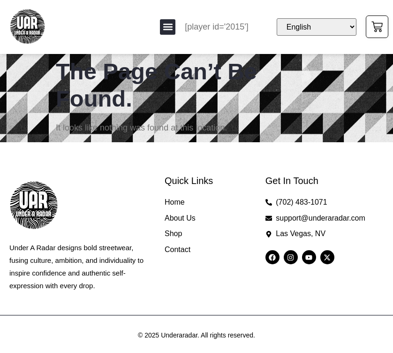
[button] (167, 27)
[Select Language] (316, 27)
